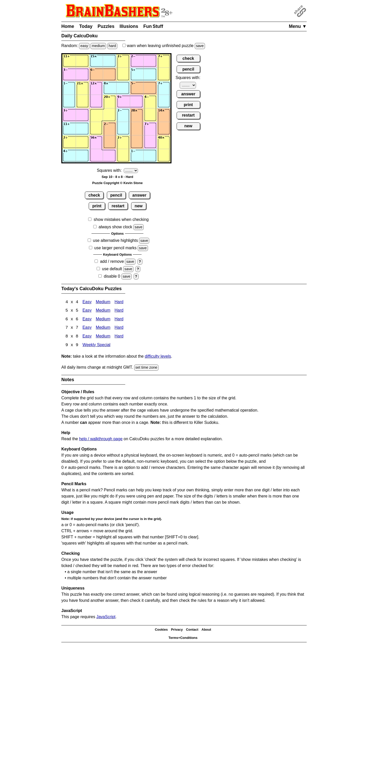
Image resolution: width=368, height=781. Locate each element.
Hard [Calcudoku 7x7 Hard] (118, 328)
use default (112, 269)
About (206, 630)
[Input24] (109, 74)
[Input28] (163, 74)
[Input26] (136, 74)
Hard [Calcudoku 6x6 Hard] (118, 320)
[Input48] (163, 101)
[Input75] (123, 142)
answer (139, 195)
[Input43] (96, 101)
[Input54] (109, 115)
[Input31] (69, 88)
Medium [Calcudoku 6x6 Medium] (103, 320)
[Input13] (96, 60)
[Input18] (163, 60)
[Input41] (69, 101)
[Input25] (123, 74)
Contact (192, 630)
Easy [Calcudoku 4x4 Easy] (87, 302)
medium (98, 46)
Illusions (129, 26)
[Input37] (150, 88)
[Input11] (69, 60)
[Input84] (109, 155)
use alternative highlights (115, 240)
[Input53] (96, 115)
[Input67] (150, 128)
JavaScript (106, 617)
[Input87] (150, 155)
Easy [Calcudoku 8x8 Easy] (87, 337)
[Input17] (150, 60)
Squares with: (109, 170)
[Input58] (163, 115)
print (96, 206)
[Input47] (150, 101)
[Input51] (69, 115)
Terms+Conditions (183, 638)
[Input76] (136, 142)
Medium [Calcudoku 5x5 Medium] (103, 311)
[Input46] (136, 101)
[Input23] (96, 74)
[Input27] (150, 74)
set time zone (146, 368)
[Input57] (150, 115)
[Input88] (163, 155)
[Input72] (82, 142)
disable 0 (112, 276)
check (94, 195)
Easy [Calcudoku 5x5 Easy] (87, 311)
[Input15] (123, 60)
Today (86, 26)
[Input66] (136, 128)
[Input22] (82, 74)
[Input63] (96, 128)
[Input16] (136, 60)
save (200, 46)
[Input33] (96, 88)
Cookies (161, 630)
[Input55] (123, 115)
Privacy (177, 630)
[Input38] (163, 88)
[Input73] (96, 142)
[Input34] (109, 88)
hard (112, 46)
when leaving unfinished (163, 45)
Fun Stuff (153, 26)
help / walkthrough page (100, 439)
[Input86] (136, 155)
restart (118, 206)
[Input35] (123, 88)
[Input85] (123, 155)
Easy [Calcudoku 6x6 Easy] (87, 320)
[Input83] (96, 155)
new (139, 206)
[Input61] (69, 128)
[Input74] (109, 142)
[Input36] (136, 88)
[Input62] (82, 128)
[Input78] (163, 142)
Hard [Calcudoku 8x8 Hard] (118, 337)
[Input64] (109, 128)
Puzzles (106, 26)
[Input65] (123, 128)
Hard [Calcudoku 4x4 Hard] (118, 302)
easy (84, 46)
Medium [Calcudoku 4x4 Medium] (103, 302)
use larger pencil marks (115, 248)
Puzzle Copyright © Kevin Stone (117, 183)
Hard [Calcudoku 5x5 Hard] (118, 311)
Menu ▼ (298, 26)
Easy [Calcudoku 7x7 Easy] (87, 328)
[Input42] (82, 101)
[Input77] (150, 142)
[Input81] (69, 155)
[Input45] (123, 101)
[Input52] (82, 115)
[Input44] (109, 101)
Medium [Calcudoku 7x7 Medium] (103, 328)
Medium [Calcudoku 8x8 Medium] (103, 337)
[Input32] (82, 88)
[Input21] (69, 74)
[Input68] (163, 128)
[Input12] (82, 60)
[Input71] (69, 142)
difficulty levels (158, 357)
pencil (116, 195)
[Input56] (136, 115)
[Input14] (109, 60)
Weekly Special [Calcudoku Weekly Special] (96, 346)
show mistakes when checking (121, 219)
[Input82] (82, 155)
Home (67, 26)
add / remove (112, 261)
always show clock (115, 227)
